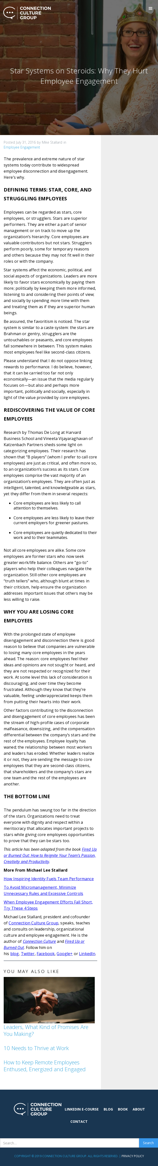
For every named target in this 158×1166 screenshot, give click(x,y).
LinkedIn (87, 953)
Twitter (28, 953)
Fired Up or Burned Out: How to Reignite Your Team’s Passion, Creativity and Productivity (50, 855)
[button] (150, 9)
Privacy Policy (133, 1156)
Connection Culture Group (33, 923)
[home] (26, 13)
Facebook (46, 953)
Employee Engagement (22, 147)
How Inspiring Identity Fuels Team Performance (49, 878)
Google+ (65, 953)
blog (14, 953)
